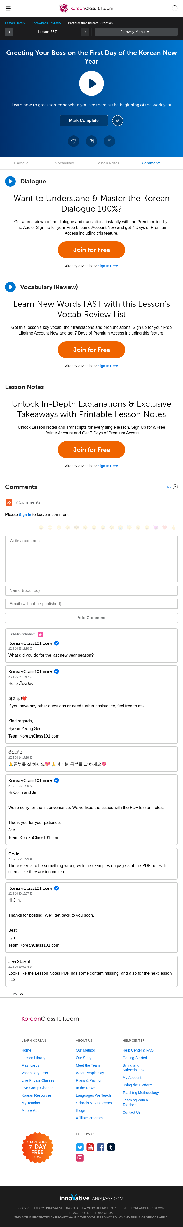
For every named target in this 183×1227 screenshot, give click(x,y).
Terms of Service (145, 1217)
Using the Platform (137, 1085)
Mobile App (30, 1110)
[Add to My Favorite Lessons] (73, 141)
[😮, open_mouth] (147, 527)
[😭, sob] (120, 527)
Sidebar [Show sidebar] (136, 32)
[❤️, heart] (164, 527)
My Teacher (31, 1103)
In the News (85, 1088)
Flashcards (30, 1065)
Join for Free (91, 250)
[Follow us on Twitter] (80, 1147)
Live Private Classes (38, 1080)
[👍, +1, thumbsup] (173, 527)
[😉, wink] (111, 527)
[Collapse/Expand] (91, 487)
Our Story (84, 1058)
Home (26, 1050)
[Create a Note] (91, 141)
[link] (9, 32)
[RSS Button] (9, 502)
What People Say (90, 1073)
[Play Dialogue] (10, 181)
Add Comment (91, 618)
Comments (151, 163)
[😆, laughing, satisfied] (94, 527)
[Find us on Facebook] (101, 1147)
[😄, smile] (41, 527)
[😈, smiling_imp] (155, 527)
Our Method (85, 1050)
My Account (132, 1077)
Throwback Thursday (46, 23)
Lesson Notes (107, 163)
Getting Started (135, 1058)
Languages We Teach (93, 1095)
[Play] (10, 287)
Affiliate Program (89, 1118)
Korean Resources (37, 1095)
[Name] (91, 591)
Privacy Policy (79, 1212)
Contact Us (131, 1112)
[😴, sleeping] (138, 527)
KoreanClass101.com (148, 1208)
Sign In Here (108, 266)
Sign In (25, 515)
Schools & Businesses (94, 1103)
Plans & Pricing (88, 1080)
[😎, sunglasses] (76, 527)
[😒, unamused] (67, 527)
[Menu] (8, 8)
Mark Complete (84, 120)
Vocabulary (64, 163)
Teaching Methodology (141, 1092)
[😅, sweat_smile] (102, 527)
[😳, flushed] (50, 527)
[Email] (91, 604)
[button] (174, 8)
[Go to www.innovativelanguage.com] (91, 1197)
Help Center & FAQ (138, 1050)
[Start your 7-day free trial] (37, 1148)
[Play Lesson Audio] (91, 83)
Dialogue (21, 163)
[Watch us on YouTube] (90, 1147)
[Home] (87, 12)
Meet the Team (88, 1065)
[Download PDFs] (109, 141)
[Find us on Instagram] (80, 1158)
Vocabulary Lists (35, 1073)
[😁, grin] (58, 527)
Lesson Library (15, 23)
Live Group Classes (37, 1088)
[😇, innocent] (129, 527)
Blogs (80, 1110)
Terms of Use (104, 1212)
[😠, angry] (85, 527)
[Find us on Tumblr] (111, 1147)
